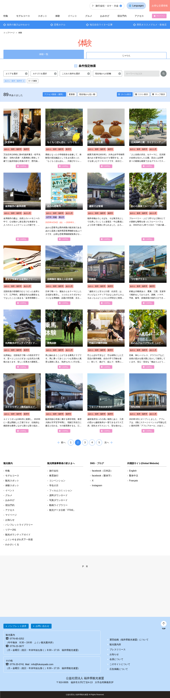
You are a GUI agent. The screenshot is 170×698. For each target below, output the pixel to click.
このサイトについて (120, 664)
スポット (42, 16)
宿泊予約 (122, 16)
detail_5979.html (148, 403)
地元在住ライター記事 (101, 24)
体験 (57, 16)
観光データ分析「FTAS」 (62, 510)
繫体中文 (133, 475)
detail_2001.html (106, 207)
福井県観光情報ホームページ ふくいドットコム (19, 6)
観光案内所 (115, 644)
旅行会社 (53, 471)
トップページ (9, 33)
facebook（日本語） (102, 471)
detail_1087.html (22, 138)
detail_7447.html (64, 207)
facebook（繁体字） (102, 475)
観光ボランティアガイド (18, 534)
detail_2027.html (64, 339)
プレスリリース (118, 649)
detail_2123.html (148, 207)
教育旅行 (53, 475)
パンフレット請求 (17, 626)
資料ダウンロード (58, 495)
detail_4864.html (22, 339)
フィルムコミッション (60, 490)
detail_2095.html (106, 138)
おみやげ (104, 16)
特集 (5, 16)
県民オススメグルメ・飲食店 (152, 24)
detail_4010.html (106, 275)
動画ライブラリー (58, 505)
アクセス (139, 16)
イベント (72, 16)
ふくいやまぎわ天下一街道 (19, 539)
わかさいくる (12, 544)
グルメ (88, 16)
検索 (164, 74)
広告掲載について (119, 669)
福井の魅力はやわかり (18, 24)
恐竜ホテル (59, 24)
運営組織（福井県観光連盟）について (129, 639)
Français (133, 480)
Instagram (97, 485)
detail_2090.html (106, 339)
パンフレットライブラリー (19, 525)
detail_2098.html (64, 138)
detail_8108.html (22, 275)
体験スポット (12, 485)
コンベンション (57, 480)
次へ (106, 442)
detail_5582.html (106, 403)
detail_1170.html (64, 275)
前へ (63, 442)
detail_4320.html (148, 275)
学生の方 (53, 485)
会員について (116, 659)
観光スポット (12, 480)
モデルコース (23, 16)
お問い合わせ (42, 626)
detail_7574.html (22, 403)
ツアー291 (10, 530)
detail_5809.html (148, 339)
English (132, 471)
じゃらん (126, 55)
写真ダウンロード (58, 500)
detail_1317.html (148, 138)
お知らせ (9, 520)
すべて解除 (32, 81)
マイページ (160, 16)
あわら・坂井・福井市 (13, 81)
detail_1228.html (22, 207)
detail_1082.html (64, 403)
